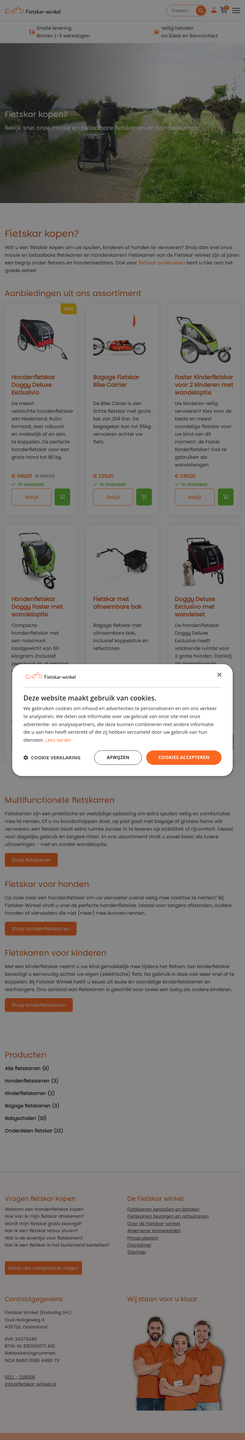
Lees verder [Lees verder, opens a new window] (58, 740)
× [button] (219, 675)
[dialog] (122, 720)
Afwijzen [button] (118, 757)
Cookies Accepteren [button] (184, 757)
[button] (51, 757)
